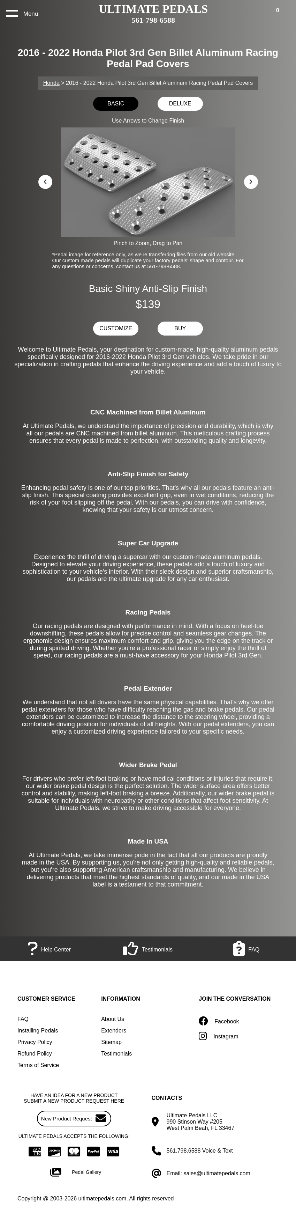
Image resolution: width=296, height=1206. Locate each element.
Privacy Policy (34, 1042)
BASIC (115, 103)
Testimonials (116, 1054)
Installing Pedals (37, 1031)
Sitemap (111, 1042)
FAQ (23, 1019)
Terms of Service (38, 1065)
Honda (51, 83)
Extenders (113, 1031)
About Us (112, 1019)
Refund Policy (34, 1054)
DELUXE (180, 103)
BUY (180, 328)
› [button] (251, 180)
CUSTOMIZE (115, 328)
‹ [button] (45, 180)
